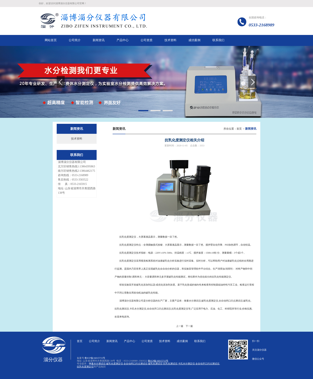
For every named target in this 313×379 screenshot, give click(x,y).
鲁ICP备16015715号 (95, 358)
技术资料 (76, 138)
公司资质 (147, 341)
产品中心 (129, 341)
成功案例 (182, 341)
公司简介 (94, 341)
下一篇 (189, 326)
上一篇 (179, 326)
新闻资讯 (112, 341)
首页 (239, 128)
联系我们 (199, 341)
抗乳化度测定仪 (127, 260)
